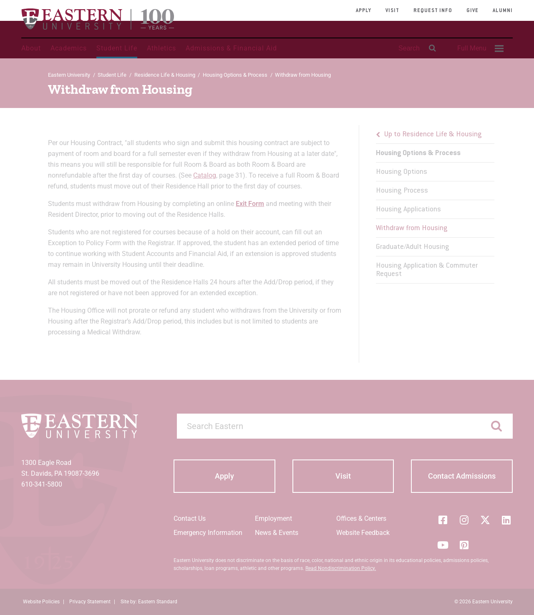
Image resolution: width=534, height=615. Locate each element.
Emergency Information (208, 533)
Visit (392, 10)
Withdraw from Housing (412, 228)
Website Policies (41, 602)
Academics (68, 48)
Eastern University (69, 75)
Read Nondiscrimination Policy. (340, 568)
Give (472, 10)
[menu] (435, 204)
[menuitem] (479, 48)
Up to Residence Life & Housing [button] (433, 134)
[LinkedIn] (506, 520)
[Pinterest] (464, 545)
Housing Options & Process (235, 75)
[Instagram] (464, 520)
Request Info (432, 10)
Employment (273, 518)
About (31, 48)
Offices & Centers (361, 518)
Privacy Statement (90, 602)
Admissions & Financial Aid (231, 48)
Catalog (204, 175)
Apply (363, 10)
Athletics (161, 48)
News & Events (276, 533)
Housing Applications (408, 209)
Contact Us (190, 518)
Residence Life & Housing (164, 75)
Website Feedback (363, 533)
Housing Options (401, 172)
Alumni (503, 10)
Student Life (116, 48)
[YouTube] (442, 545)
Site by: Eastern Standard (149, 602)
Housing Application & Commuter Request (427, 270)
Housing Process (402, 191)
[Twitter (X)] (485, 520)
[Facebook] (442, 520)
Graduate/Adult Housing (412, 247)
